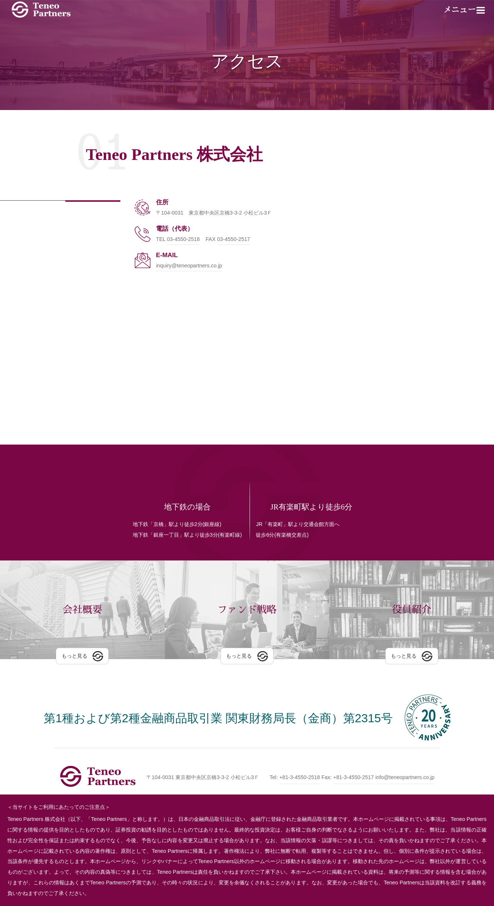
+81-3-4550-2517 (353, 777)
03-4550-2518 (183, 239)
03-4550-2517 (233, 239)
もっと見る (74, 659)
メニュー (459, 10)
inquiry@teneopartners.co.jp (189, 265)
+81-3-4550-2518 (299, 777)
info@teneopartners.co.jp (405, 777)
